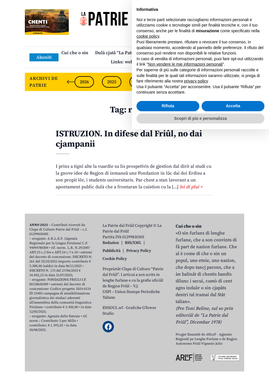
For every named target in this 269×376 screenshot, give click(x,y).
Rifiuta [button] (168, 352)
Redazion (111, 242)
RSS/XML (133, 242)
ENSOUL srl (113, 307)
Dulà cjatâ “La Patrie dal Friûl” (126, 53)
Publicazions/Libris (185, 53)
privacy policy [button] (196, 328)
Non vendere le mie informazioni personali (185, 311)
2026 (84, 82)
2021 (221, 82)
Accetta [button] (233, 352)
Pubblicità (112, 250)
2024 (139, 82)
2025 (111, 82)
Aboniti (44, 57)
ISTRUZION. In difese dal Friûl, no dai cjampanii (129, 138)
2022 (193, 82)
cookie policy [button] (147, 283)
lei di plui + (191, 187)
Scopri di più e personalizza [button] (200, 365)
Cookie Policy (115, 258)
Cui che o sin (74, 53)
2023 (166, 82)
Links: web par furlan (133, 62)
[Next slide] (235, 81)
